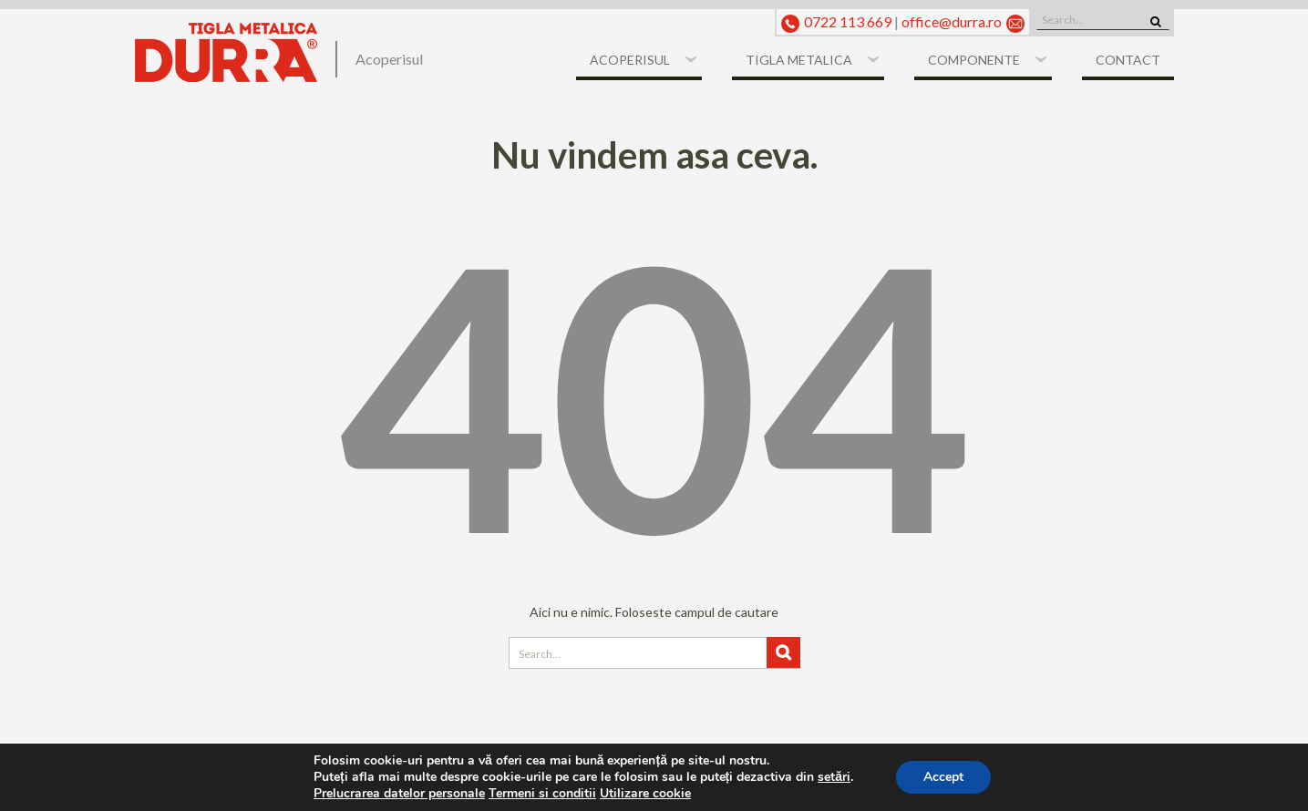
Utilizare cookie (645, 793)
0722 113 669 (847, 21)
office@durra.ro (951, 21)
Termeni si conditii (542, 793)
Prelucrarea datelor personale (399, 793)
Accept (943, 776)
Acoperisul (630, 59)
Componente (974, 59)
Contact (1128, 59)
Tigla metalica (799, 59)
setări (834, 777)
